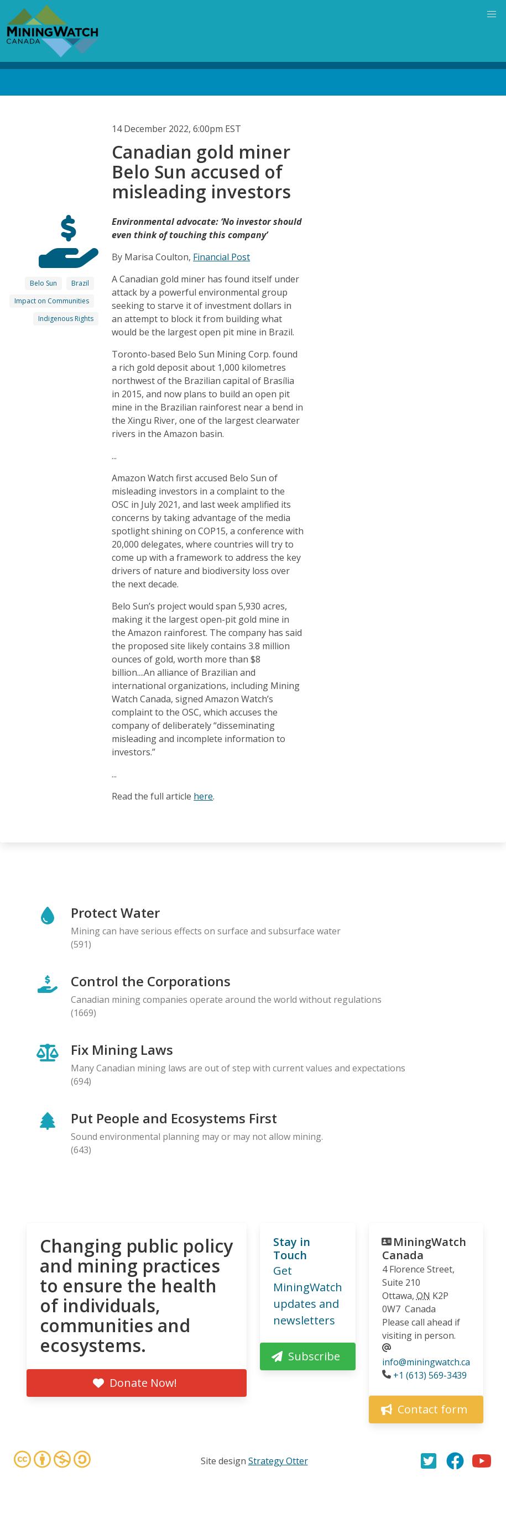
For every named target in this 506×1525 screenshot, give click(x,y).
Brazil (80, 283)
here (203, 796)
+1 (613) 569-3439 (430, 1375)
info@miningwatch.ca (426, 1362)
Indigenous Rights (65, 318)
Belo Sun (43, 283)
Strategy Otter (278, 1461)
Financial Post (221, 257)
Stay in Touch (291, 1248)
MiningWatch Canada (424, 1248)
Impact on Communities (51, 301)
